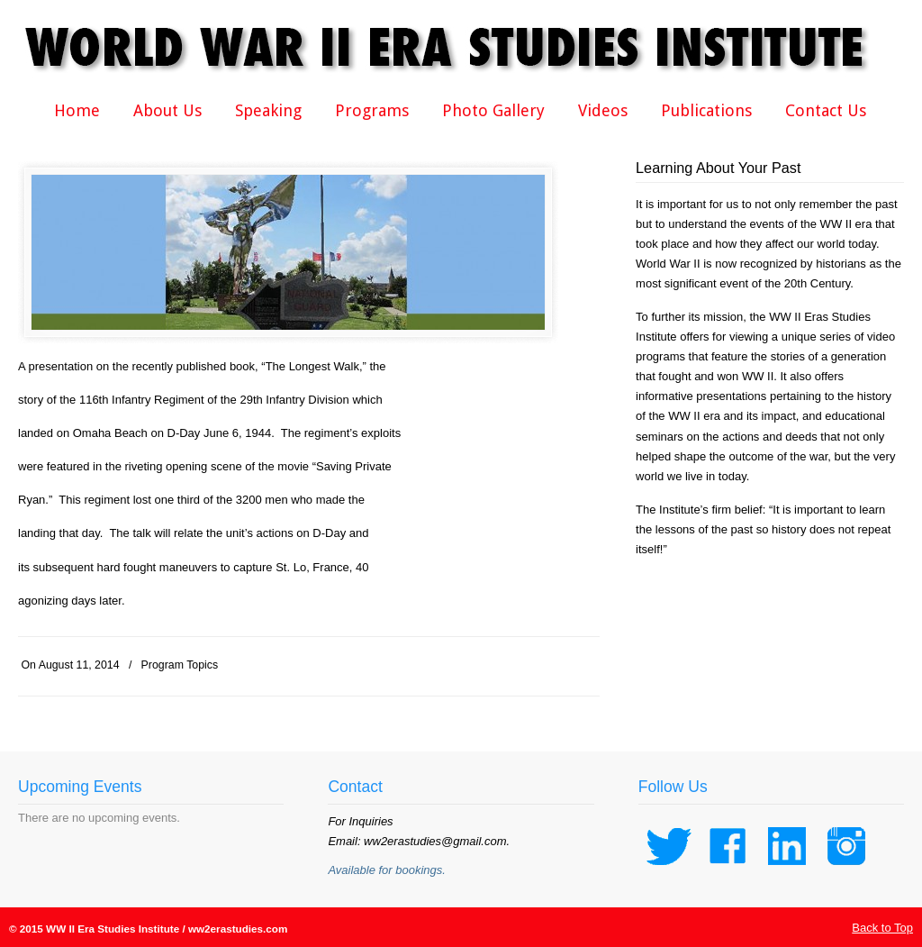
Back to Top (882, 927)
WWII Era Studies (459, 46)
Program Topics (180, 665)
